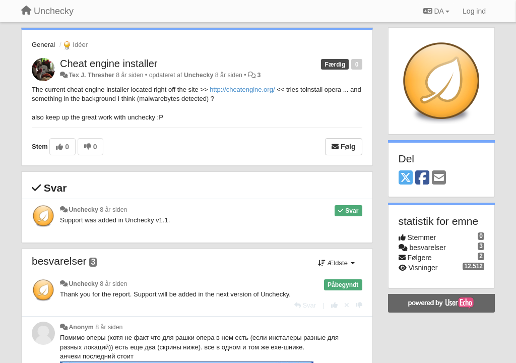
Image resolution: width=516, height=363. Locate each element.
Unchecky (198, 75)
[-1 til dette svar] (359, 305)
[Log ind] (474, 11)
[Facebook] (422, 178)
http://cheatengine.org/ (242, 89)
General (43, 44)
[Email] (439, 178)
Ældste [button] (336, 263)
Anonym (81, 327)
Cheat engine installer (108, 63)
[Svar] (305, 305)
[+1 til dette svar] (334, 305)
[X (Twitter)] (406, 178)
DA (436, 11)
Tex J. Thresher (91, 75)
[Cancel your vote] (346, 305)
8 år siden (113, 209)
